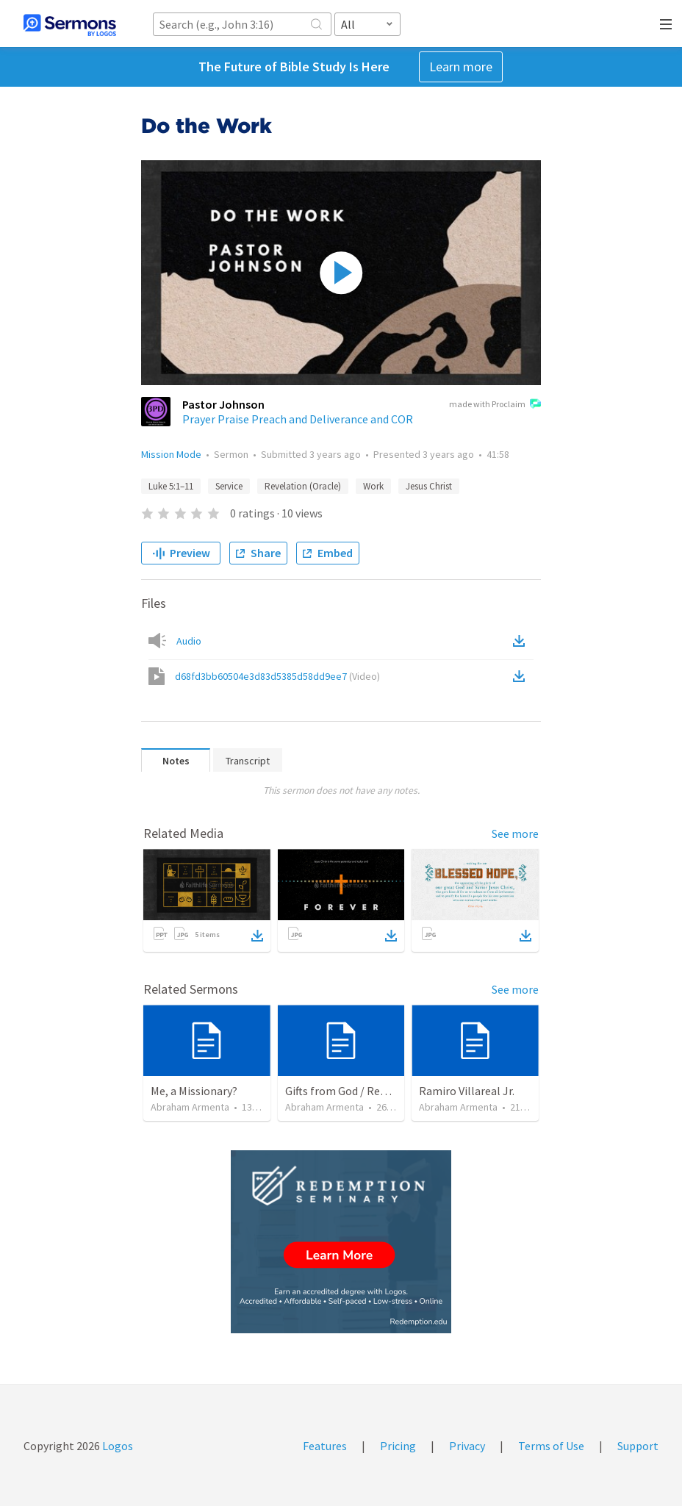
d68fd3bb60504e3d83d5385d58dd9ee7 (277, 676)
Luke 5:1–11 (170, 486)
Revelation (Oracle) (303, 486)
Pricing (398, 1445)
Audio (188, 641)
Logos (116, 1445)
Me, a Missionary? (194, 1090)
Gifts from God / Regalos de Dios (365, 1090)
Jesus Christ (429, 486)
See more (515, 833)
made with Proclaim (495, 405)
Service (229, 486)
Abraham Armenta (190, 1107)
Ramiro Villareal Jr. (466, 1090)
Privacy (467, 1445)
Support (637, 1445)
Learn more (460, 66)
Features (325, 1445)
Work (373, 486)
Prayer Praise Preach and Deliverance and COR (297, 419)
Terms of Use (551, 1445)
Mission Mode (171, 454)
